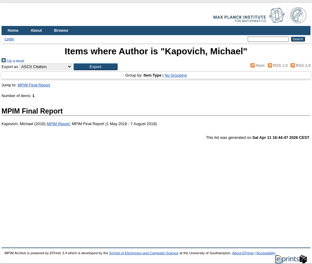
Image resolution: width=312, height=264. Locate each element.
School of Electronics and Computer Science (144, 253)
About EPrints (243, 253)
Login (9, 39)
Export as (10, 66)
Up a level (13, 61)
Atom (257, 65)
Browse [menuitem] (61, 30)
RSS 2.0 (299, 65)
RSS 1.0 (277, 65)
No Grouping (176, 75)
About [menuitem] (36, 30)
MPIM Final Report (34, 85)
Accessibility (265, 253)
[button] (95, 66)
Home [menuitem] (13, 30)
